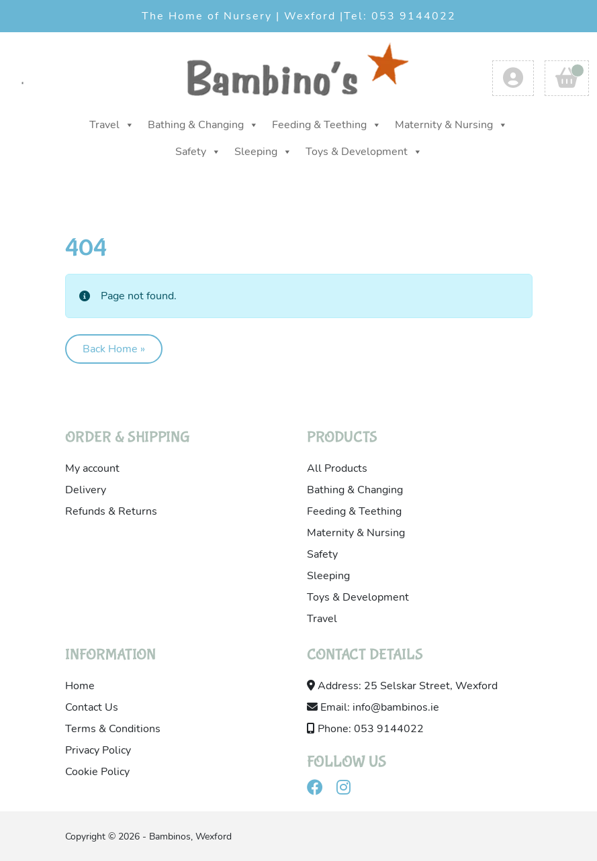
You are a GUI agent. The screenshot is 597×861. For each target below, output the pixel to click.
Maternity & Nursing (451, 124)
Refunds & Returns (111, 511)
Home (80, 685)
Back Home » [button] (114, 349)
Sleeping (263, 151)
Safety (198, 151)
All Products (337, 468)
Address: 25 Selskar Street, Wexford (402, 685)
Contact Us (91, 707)
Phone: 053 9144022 (365, 728)
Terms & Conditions (112, 728)
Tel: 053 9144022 (400, 16)
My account (92, 468)
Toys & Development (364, 151)
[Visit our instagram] (348, 789)
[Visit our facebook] (320, 789)
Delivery (85, 490)
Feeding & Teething (326, 124)
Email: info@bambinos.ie (373, 707)
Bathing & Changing (203, 124)
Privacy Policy (98, 750)
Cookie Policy (97, 771)
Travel (111, 124)
